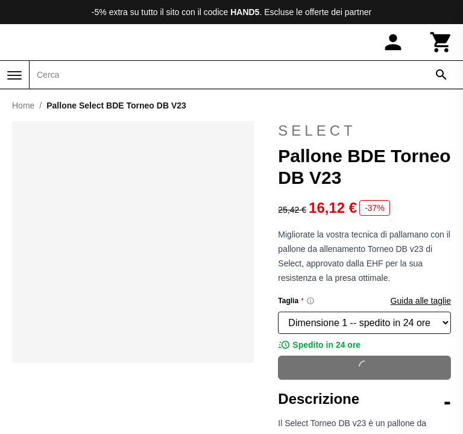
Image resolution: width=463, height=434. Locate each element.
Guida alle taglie (421, 301)
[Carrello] (441, 42)
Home (23, 105)
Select (364, 131)
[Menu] (14, 75)
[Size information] (310, 301)
